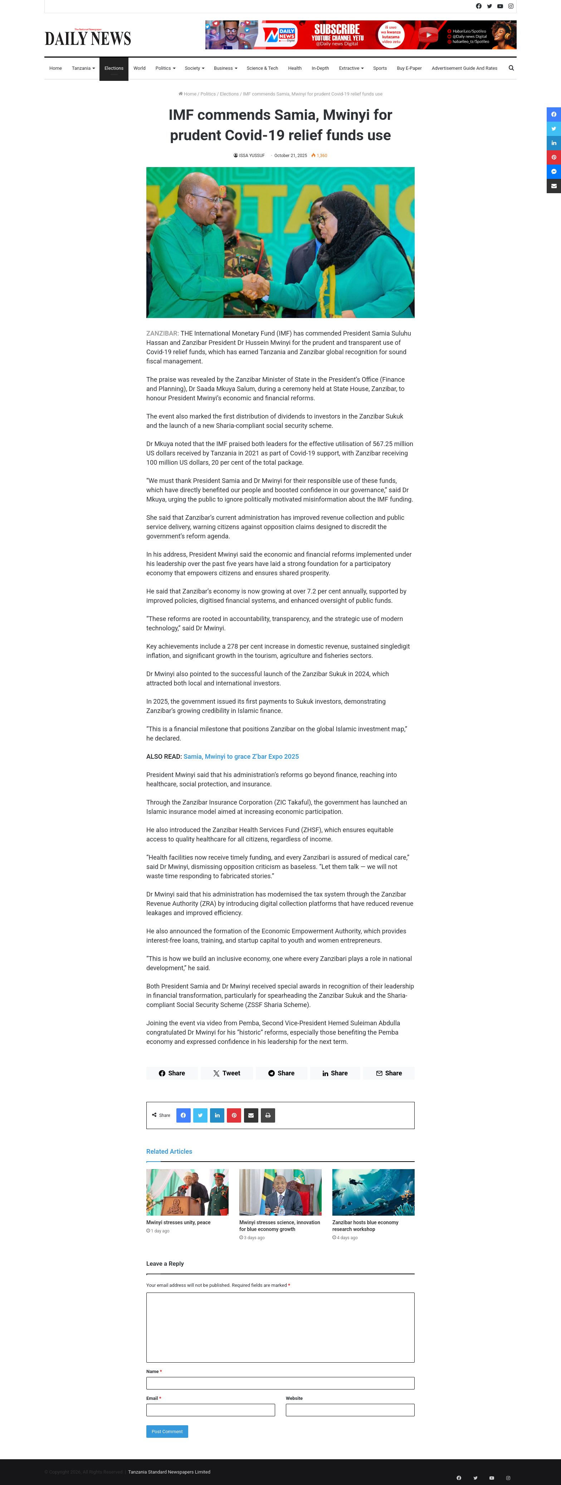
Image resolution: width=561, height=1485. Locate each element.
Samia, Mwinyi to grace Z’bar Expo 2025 (241, 756)
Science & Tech (262, 68)
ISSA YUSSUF (252, 155)
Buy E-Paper (409, 68)
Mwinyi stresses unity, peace (178, 1222)
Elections (113, 68)
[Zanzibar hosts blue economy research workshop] (373, 1192)
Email (153, 1398)
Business (223, 68)
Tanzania (81, 68)
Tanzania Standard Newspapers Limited (169, 1472)
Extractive (349, 68)
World (139, 68)
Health (295, 68)
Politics (163, 68)
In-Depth (320, 68)
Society (192, 68)
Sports (380, 68)
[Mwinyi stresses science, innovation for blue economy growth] (280, 1192)
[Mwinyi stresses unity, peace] (187, 1192)
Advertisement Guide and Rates (464, 68)
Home (55, 68)
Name (154, 1371)
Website (294, 1398)
